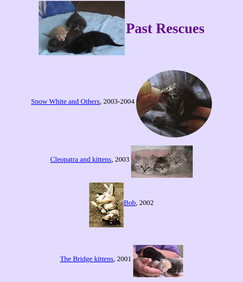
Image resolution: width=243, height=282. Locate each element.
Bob (130, 202)
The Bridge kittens (86, 259)
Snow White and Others (65, 101)
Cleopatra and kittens (80, 159)
